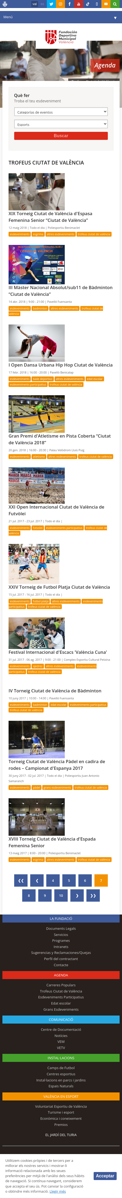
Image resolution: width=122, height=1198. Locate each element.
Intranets (61, 946)
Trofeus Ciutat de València (94, 234)
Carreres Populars (60, 985)
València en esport (60, 1096)
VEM (61, 1041)
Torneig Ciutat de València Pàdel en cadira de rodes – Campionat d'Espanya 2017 (57, 764)
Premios (61, 1124)
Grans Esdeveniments (57, 787)
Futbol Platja (40, 601)
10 (61, 895)
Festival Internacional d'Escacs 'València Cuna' (58, 652)
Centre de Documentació (61, 1029)
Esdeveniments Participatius (28, 384)
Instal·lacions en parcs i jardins (61, 1080)
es (42, 4)
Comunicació (61, 1019)
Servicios (61, 934)
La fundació (61, 918)
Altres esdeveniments (60, 234)
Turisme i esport (61, 1112)
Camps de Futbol (61, 1067)
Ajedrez (37, 666)
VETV (61, 1047)
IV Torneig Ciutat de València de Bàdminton (55, 691)
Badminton (40, 308)
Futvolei (38, 528)
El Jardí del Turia (61, 1134)
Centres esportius (61, 1074)
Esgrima (38, 234)
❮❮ (21, 880)
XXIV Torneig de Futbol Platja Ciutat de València (59, 587)
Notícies (61, 1035)
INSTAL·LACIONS (61, 1057)
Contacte (61, 964)
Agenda (61, 975)
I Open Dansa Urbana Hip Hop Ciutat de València (61, 365)
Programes (61, 940)
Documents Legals (61, 928)
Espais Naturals (60, 1086)
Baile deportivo (42, 379)
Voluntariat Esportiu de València (61, 1106)
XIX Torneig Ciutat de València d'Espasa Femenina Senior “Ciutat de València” (50, 216)
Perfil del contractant (61, 958)
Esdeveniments (19, 234)
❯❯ (93, 895)
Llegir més (57, 1191)
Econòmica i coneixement (61, 1118)
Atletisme (39, 456)
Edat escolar (95, 379)
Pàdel (36, 787)
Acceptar (105, 1176)
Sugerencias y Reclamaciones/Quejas (61, 952)
